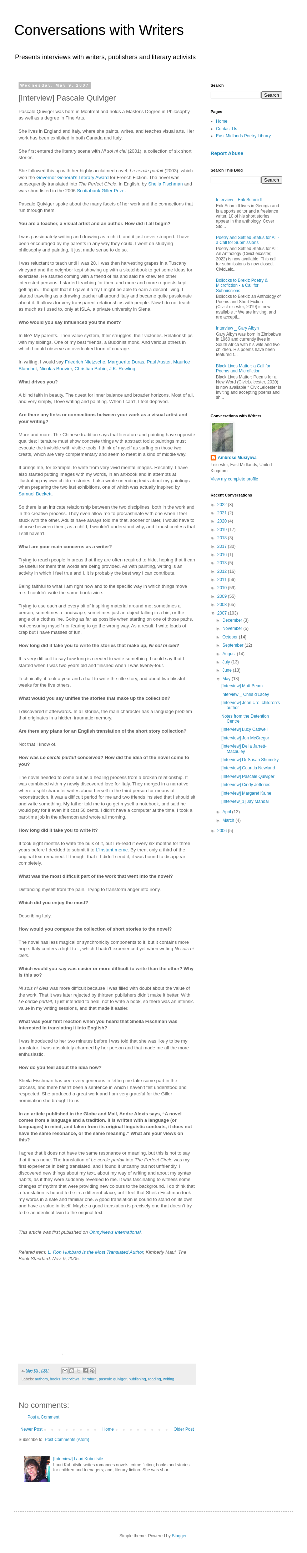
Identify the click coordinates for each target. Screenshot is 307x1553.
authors (41, 1379)
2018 (222, 537)
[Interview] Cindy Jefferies (245, 784)
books (55, 1379)
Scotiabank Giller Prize (100, 190)
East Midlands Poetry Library (243, 135)
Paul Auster (159, 362)
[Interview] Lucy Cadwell (244, 729)
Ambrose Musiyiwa (237, 457)
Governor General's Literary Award (72, 177)
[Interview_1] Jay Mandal (245, 801)
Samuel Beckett (35, 494)
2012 (222, 571)
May (227, 678)
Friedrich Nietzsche (85, 362)
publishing (137, 1379)
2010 (222, 587)
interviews (71, 1379)
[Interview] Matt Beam (242, 685)
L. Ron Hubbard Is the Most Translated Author (95, 1252)
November (232, 628)
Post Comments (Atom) (67, 1439)
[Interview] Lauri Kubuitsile (78, 1458)
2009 (222, 596)
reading (154, 1379)
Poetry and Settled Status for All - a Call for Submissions (247, 240)
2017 (222, 546)
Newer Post (31, 1429)
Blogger (179, 1535)
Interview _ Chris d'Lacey (245, 694)
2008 (222, 604)
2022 (222, 504)
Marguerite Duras (126, 362)
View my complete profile (234, 479)
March (229, 820)
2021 (222, 512)
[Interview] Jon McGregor (245, 737)
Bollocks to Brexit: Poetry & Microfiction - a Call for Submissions (242, 285)
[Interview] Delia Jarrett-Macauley (244, 749)
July (226, 662)
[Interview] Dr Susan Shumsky (250, 759)
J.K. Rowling (122, 368)
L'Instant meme (112, 849)
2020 (222, 521)
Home (108, 1429)
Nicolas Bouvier (56, 368)
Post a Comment (43, 1417)
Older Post (183, 1429)
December (232, 620)
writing (168, 1379)
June (227, 670)
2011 (222, 579)
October (230, 637)
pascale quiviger (112, 1379)
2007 (222, 613)
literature (89, 1379)
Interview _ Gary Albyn (237, 328)
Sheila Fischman (165, 184)
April (227, 811)
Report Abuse (227, 153)
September (233, 645)
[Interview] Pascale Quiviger (248, 776)
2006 (222, 830)
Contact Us (226, 128)
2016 (222, 554)
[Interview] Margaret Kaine (246, 793)
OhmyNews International (115, 1232)
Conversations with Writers (99, 30)
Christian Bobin (90, 368)
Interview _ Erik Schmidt (239, 199)
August (229, 653)
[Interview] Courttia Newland (248, 767)
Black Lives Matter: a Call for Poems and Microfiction (243, 368)
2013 (222, 562)
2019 (222, 529)
